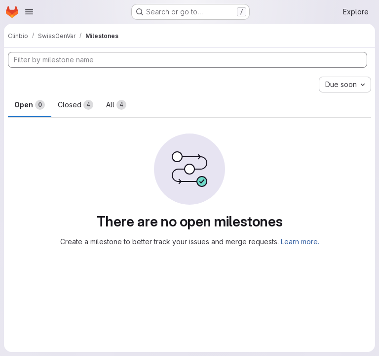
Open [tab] (29, 105)
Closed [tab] (75, 105)
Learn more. (300, 241)
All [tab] (116, 105)
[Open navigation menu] (29, 12)
